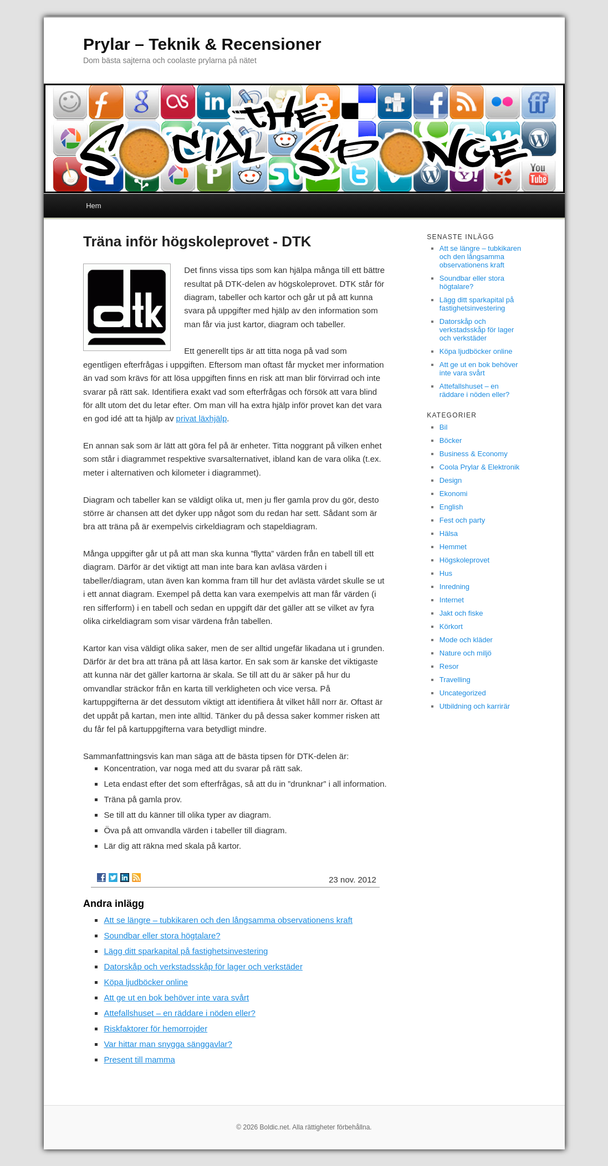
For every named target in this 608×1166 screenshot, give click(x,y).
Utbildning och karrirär (475, 706)
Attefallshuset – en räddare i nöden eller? (180, 1013)
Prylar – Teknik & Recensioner (202, 44)
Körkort (451, 626)
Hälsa (449, 533)
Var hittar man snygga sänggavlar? (168, 1044)
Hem (93, 206)
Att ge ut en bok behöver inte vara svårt (176, 997)
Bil (443, 427)
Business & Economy (474, 454)
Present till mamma (139, 1059)
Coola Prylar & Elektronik (480, 467)
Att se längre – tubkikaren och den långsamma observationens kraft (228, 920)
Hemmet (453, 547)
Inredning (454, 586)
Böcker (451, 440)
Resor (449, 666)
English (451, 507)
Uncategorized (463, 693)
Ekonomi (454, 493)
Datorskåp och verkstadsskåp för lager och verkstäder (203, 966)
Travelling (455, 679)
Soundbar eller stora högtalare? (162, 935)
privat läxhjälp (201, 418)
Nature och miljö (466, 653)
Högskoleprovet (464, 560)
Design (451, 480)
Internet (452, 600)
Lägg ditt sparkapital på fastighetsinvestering (186, 951)
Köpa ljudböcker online (146, 982)
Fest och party (462, 520)
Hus (446, 573)
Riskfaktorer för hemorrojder (155, 1028)
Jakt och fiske (461, 613)
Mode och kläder (466, 640)
